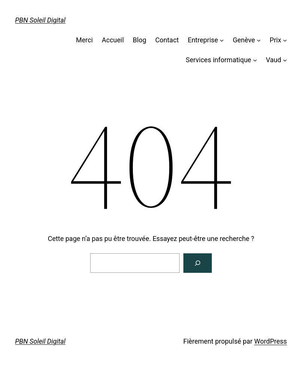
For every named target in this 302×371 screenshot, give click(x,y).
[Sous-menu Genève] (259, 40)
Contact (167, 40)
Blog (139, 40)
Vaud (273, 60)
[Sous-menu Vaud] (285, 60)
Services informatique (218, 60)
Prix (275, 40)
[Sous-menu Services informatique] (255, 60)
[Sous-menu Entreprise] (222, 40)
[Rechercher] (197, 263)
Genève (244, 40)
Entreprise (203, 40)
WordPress (270, 341)
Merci (84, 40)
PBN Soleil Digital (40, 20)
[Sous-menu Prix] (285, 40)
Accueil (113, 40)
